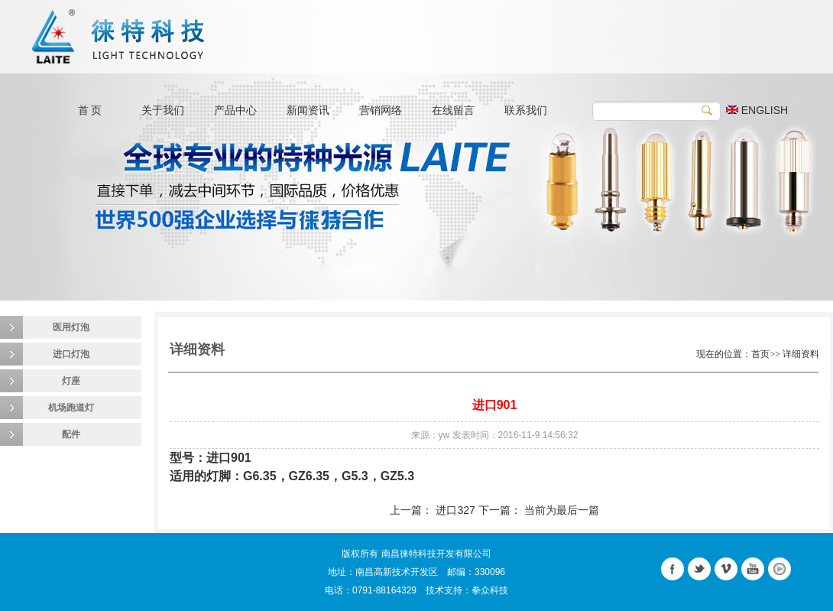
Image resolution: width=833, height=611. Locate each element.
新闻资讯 (308, 110)
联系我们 (525, 110)
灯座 (71, 380)
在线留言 (453, 110)
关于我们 (162, 110)
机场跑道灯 (71, 407)
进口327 (455, 510)
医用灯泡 (71, 327)
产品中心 (235, 110)
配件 (71, 434)
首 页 (90, 110)
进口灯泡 (71, 354)
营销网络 (380, 110)
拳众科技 (490, 590)
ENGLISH (757, 110)
